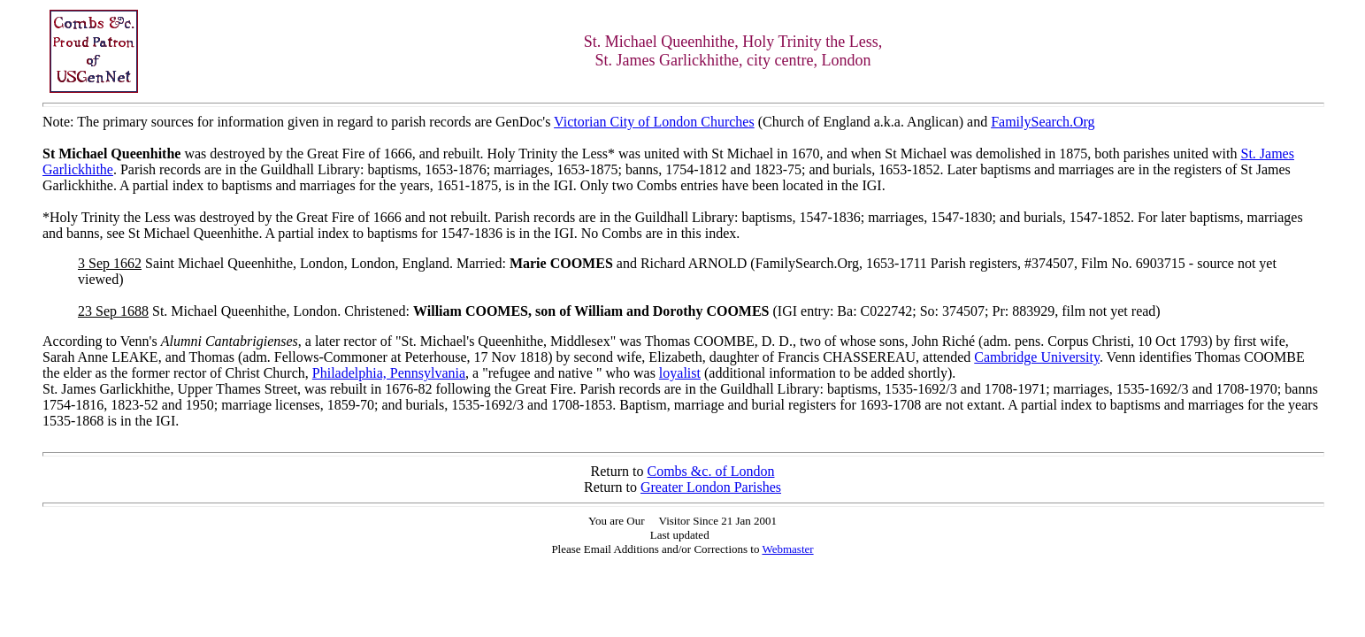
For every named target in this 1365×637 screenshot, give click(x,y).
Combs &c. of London (711, 471)
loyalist (680, 372)
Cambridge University (1037, 357)
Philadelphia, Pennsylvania (388, 372)
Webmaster (787, 549)
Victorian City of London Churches (654, 121)
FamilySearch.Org (1042, 121)
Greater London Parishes (710, 487)
